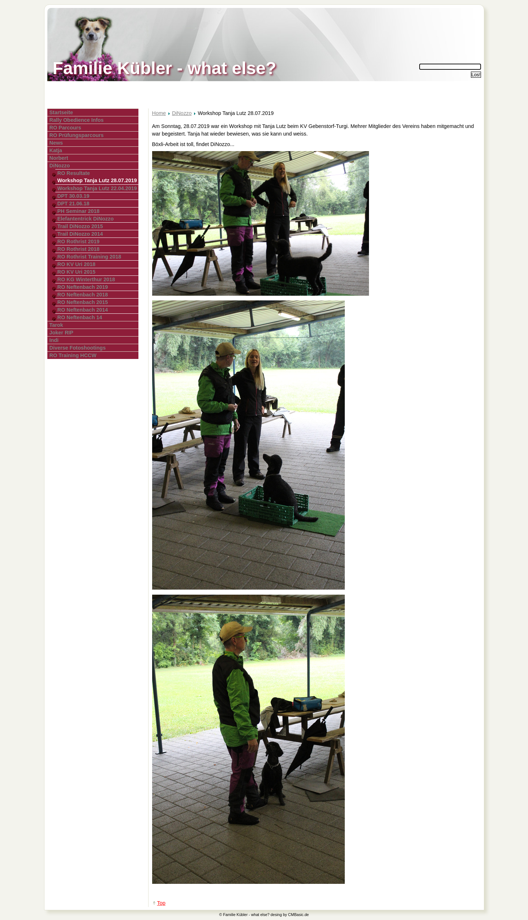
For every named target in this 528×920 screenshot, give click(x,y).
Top (161, 903)
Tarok (56, 325)
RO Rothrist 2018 (78, 249)
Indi (54, 340)
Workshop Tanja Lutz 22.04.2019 (97, 188)
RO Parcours (65, 127)
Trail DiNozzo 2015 (80, 226)
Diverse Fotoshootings (78, 348)
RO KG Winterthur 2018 (86, 279)
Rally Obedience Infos (77, 120)
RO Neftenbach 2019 (82, 287)
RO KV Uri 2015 (76, 272)
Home (159, 113)
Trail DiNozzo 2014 (80, 234)
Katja (56, 150)
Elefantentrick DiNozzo (85, 219)
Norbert (59, 158)
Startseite (61, 112)
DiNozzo (60, 165)
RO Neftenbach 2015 (82, 302)
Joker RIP (61, 332)
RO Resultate (73, 173)
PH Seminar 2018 (78, 211)
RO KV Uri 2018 (76, 264)
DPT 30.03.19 (73, 196)
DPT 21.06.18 (73, 203)
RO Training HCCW (73, 355)
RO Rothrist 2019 (78, 241)
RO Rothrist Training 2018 (89, 257)
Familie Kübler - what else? (164, 68)
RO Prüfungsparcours (77, 135)
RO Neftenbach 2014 (82, 310)
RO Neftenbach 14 (79, 317)
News (56, 143)
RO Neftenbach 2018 (82, 295)
